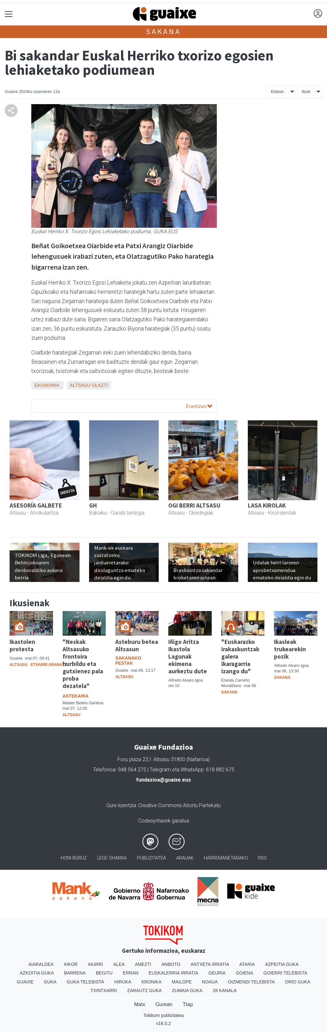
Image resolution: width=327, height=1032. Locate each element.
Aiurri (95, 964)
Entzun (277, 91)
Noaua (210, 981)
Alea (119, 964)
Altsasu (80, 385)
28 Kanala (225, 990)
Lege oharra (112, 858)
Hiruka (122, 981)
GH (93, 505)
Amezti (143, 964)
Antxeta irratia (210, 964)
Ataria (247, 964)
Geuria (217, 972)
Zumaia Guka (187, 990)
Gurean (164, 1004)
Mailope (182, 981)
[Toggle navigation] (9, 14)
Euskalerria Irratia (173, 972)
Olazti (100, 385)
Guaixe (25, 981)
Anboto (171, 964)
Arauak (185, 858)
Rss (262, 858)
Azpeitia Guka (282, 964)
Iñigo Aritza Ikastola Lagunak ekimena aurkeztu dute (187, 656)
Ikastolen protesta (22, 645)
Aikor (71, 964)
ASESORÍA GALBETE (36, 505)
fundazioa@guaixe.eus (163, 780)
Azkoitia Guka (37, 972)
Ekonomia (46, 385)
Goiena (244, 972)
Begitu (104, 972)
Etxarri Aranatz (49, 664)
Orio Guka (297, 981)
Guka (50, 981)
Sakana (163, 31)
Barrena (75, 972)
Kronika (151, 981)
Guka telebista (85, 981)
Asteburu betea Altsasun (136, 645)
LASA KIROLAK (267, 505)
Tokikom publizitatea (163, 1015)
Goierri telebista (285, 972)
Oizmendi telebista (251, 981)
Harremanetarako (226, 858)
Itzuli (306, 91)
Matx (139, 1004)
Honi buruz (74, 858)
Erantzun (199, 406)
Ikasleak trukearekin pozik (290, 649)
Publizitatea (151, 858)
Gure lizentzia (121, 805)
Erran (130, 972)
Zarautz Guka (144, 990)
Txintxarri (103, 990)
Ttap (188, 1004)
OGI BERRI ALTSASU (194, 505)
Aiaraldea (41, 964)
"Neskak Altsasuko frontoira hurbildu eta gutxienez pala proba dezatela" (83, 664)
